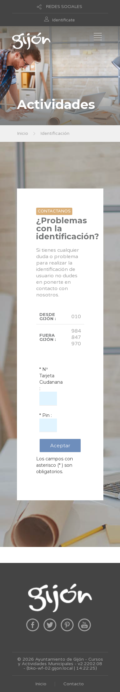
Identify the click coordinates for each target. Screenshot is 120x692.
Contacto (73, 684)
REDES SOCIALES (64, 6)
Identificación (54, 133)
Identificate (63, 20)
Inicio (22, 133)
